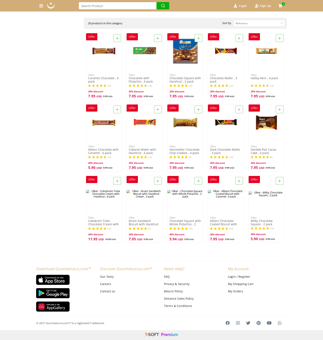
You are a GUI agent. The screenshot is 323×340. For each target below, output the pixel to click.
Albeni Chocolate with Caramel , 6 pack (103, 151)
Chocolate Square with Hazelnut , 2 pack (185, 79)
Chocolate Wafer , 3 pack (223, 79)
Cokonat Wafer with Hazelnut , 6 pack (142, 151)
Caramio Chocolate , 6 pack (103, 79)
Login (240, 5)
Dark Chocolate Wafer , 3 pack (225, 151)
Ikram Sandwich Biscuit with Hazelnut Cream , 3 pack (143, 222)
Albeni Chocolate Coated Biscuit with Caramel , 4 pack (223, 222)
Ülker (91, 74)
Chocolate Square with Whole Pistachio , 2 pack (185, 222)
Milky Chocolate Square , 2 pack (262, 222)
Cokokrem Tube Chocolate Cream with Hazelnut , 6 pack (103, 222)
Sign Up (262, 5)
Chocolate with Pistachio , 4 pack (141, 79)
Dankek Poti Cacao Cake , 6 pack (263, 151)
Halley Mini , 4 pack (264, 78)
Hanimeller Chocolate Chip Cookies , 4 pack (184, 151)
